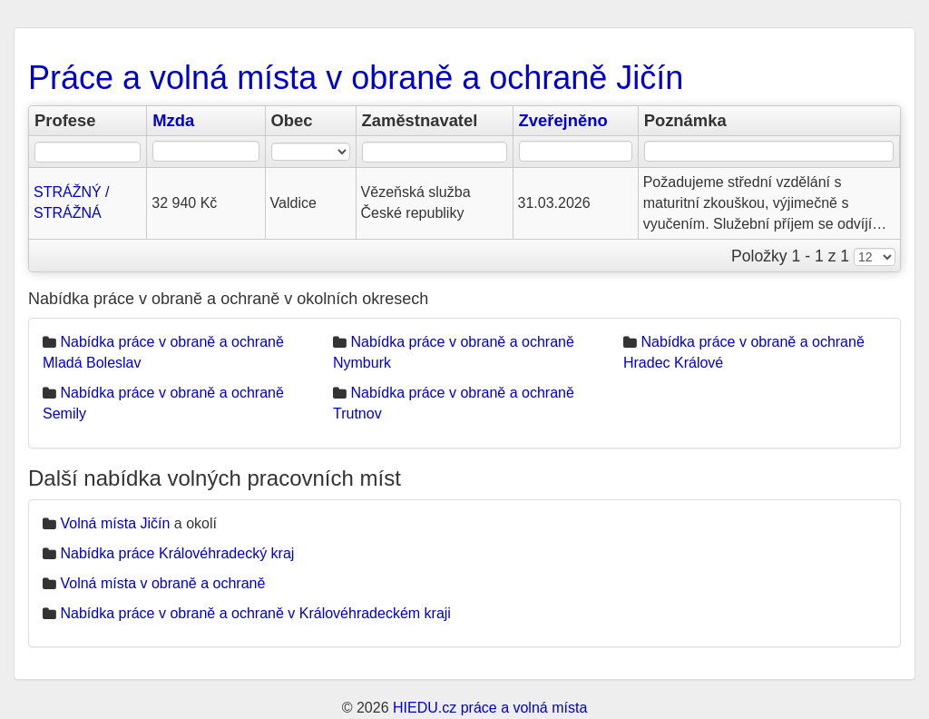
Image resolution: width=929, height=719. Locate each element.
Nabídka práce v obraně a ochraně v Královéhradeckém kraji (255, 613)
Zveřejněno (563, 120)
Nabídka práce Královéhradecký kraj (177, 553)
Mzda (173, 120)
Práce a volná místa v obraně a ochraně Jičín (355, 77)
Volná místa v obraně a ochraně (162, 583)
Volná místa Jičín (115, 523)
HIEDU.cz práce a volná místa (490, 707)
